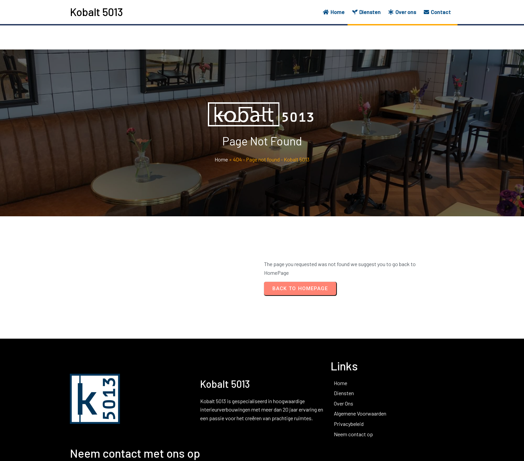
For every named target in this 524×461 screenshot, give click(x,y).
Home (221, 160)
